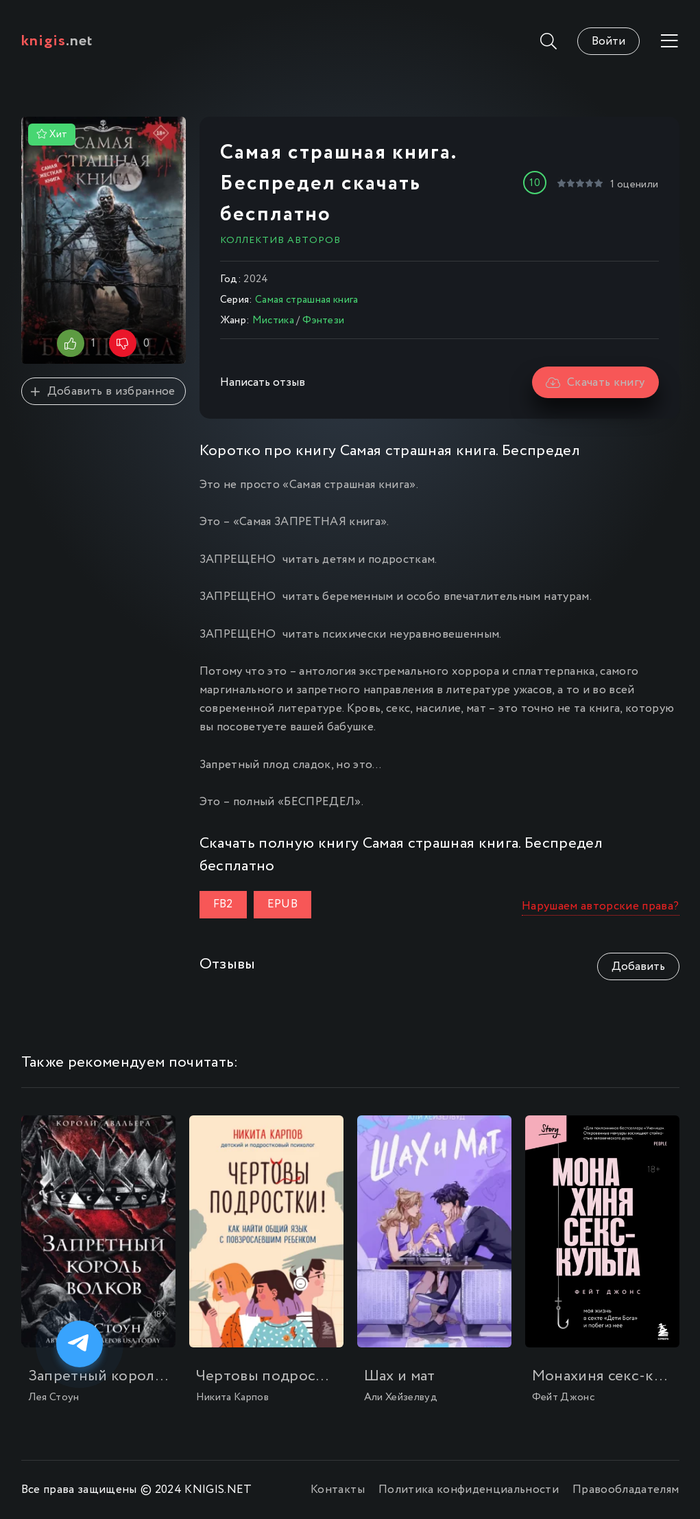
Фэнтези (323, 320)
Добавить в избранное (103, 391)
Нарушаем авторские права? (600, 906)
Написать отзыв (262, 382)
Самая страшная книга (307, 300)
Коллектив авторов (280, 240)
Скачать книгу (595, 382)
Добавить (638, 966)
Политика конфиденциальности (468, 1489)
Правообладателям (625, 1489)
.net (57, 41)
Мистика (273, 320)
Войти (608, 41)
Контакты (338, 1489)
